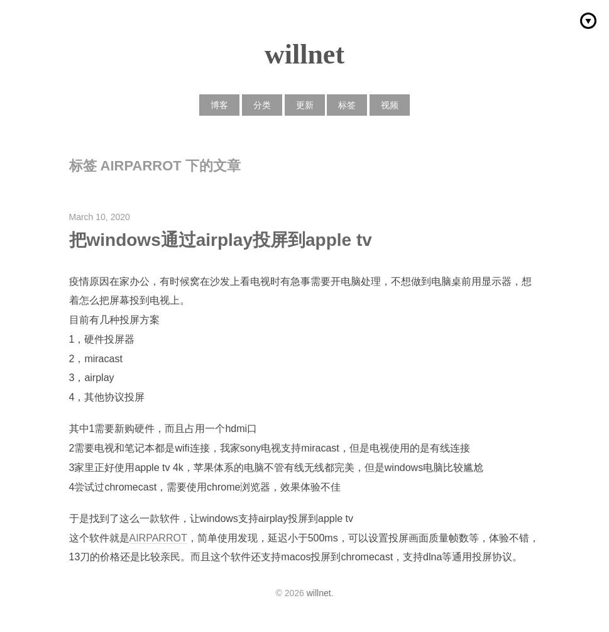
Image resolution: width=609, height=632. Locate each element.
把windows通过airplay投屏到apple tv (220, 240)
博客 (219, 105)
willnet (304, 54)
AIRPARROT (158, 538)
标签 (347, 105)
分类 (262, 105)
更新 (305, 105)
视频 (389, 105)
